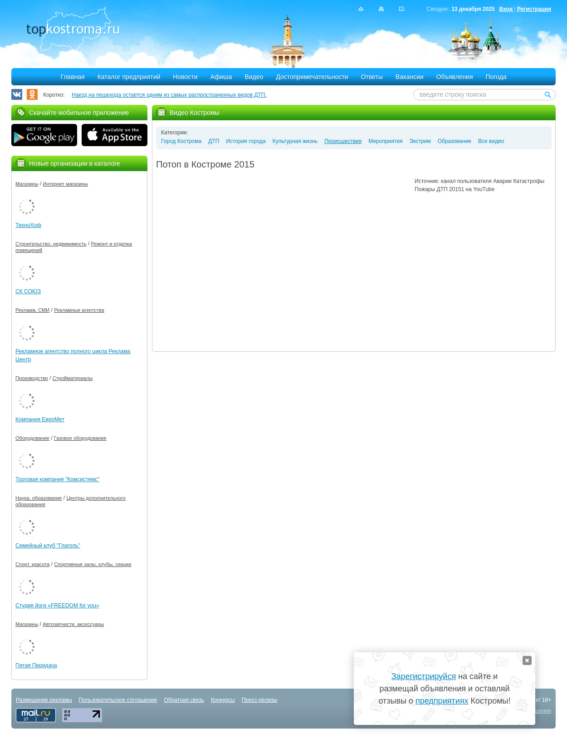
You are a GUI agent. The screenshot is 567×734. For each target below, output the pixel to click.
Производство (31, 378)
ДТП (213, 141)
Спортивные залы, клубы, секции (92, 564)
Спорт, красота (32, 564)
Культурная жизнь (295, 141)
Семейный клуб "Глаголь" (47, 545)
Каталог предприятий (129, 76)
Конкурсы (223, 700)
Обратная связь (184, 700)
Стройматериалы (73, 378)
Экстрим (420, 141)
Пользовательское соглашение (118, 700)
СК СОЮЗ (28, 291)
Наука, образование (38, 498)
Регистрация (534, 9)
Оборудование (32, 438)
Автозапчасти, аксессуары (73, 624)
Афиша (221, 76)
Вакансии (410, 76)
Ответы (371, 76)
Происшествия (343, 141)
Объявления (454, 76)
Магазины (26, 184)
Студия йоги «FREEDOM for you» (57, 605)
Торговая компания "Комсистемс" (57, 479)
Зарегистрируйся (423, 676)
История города (245, 141)
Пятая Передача (36, 665)
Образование (454, 141)
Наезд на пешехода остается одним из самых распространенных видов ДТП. (169, 95)
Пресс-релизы (260, 700)
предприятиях (441, 700)
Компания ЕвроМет (39, 419)
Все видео (491, 141)
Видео (253, 76)
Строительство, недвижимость (50, 243)
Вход (506, 9)
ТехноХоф (28, 225)
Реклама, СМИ (32, 310)
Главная (72, 76)
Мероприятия (385, 141)
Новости (185, 76)
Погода (496, 76)
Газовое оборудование (80, 438)
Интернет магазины (65, 184)
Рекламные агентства (79, 310)
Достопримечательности (312, 76)
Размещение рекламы (44, 700)
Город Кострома (181, 141)
